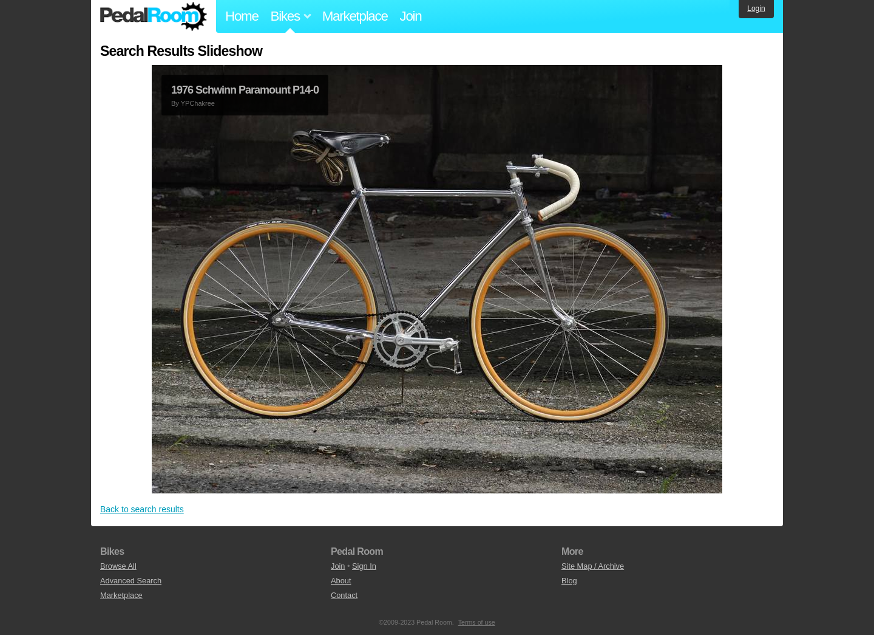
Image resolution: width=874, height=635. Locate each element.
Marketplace (355, 16)
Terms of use (476, 622)
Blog (569, 580)
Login (756, 8)
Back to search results (142, 509)
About (341, 580)
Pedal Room (153, 16)
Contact (344, 595)
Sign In (364, 566)
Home (242, 16)
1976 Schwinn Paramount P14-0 (245, 90)
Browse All (118, 566)
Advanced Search (130, 580)
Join (411, 16)
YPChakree (198, 103)
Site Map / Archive (592, 566)
